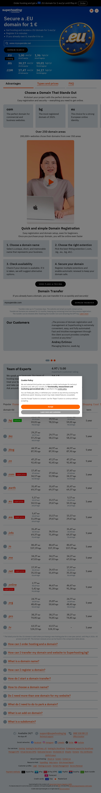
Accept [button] (50, 407)
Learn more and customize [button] (50, 412)
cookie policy (62, 389)
